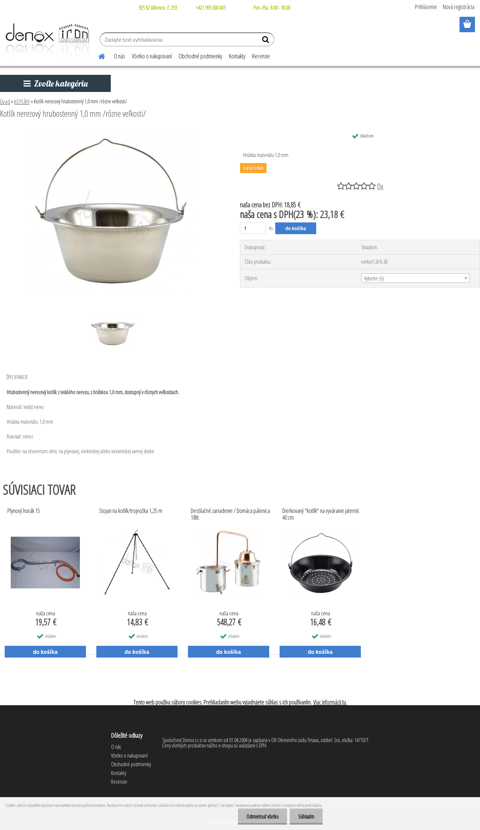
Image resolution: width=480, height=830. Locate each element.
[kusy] (253, 228)
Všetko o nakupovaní (152, 56)
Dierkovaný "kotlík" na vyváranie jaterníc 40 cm (320, 514)
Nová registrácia (458, 7)
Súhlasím (306, 816)
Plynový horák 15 (23, 511)
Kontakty (237, 56)
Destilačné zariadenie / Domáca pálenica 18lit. (230, 514)
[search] (266, 41)
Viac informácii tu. (330, 702)
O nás (119, 56)
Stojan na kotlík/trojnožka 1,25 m (130, 511)
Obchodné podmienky (200, 56)
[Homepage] (97, 55)
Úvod (5, 102)
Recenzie (261, 56)
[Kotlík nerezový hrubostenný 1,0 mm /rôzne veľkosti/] (111, 132)
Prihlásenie (426, 7)
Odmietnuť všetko (262, 816)
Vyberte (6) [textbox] (374, 278)
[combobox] (415, 278)
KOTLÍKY (22, 102)
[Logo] (46, 40)
